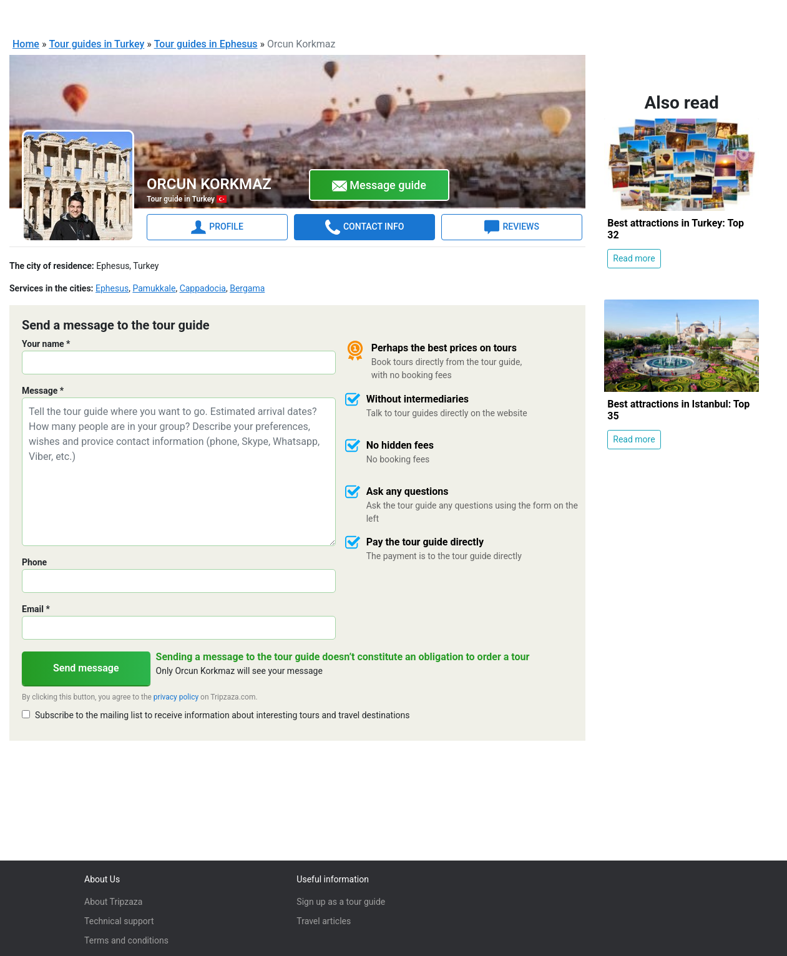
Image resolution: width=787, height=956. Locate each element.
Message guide (379, 185)
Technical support (119, 921)
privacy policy (176, 696)
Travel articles (323, 921)
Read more (634, 258)
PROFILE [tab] (217, 226)
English (602, 16)
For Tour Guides (684, 15)
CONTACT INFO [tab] (364, 226)
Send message (86, 667)
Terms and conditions (126, 940)
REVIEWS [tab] (511, 226)
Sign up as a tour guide (340, 902)
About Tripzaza (113, 902)
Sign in (747, 14)
